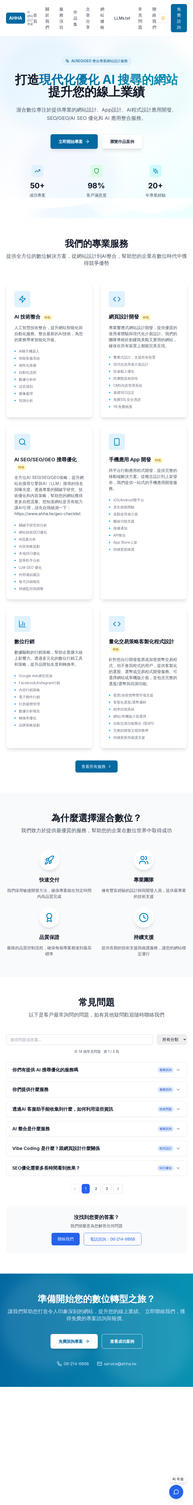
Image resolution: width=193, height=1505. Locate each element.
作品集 (75, 18)
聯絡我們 (154, 18)
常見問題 (140, 18)
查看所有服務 (96, 766)
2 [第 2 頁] (96, 1188)
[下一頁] (118, 1189)
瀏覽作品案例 (122, 141)
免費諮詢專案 (74, 1341)
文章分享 (88, 18)
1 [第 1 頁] (85, 1188)
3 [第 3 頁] (107, 1188)
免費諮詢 (179, 18)
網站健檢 (102, 18)
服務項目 (61, 18)
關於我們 (47, 18)
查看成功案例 (122, 1341)
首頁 (35, 18)
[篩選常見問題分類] (172, 1039)
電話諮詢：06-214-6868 (112, 1239)
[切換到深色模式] (163, 18)
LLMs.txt (122, 18)
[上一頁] (75, 1189)
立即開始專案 (74, 141)
